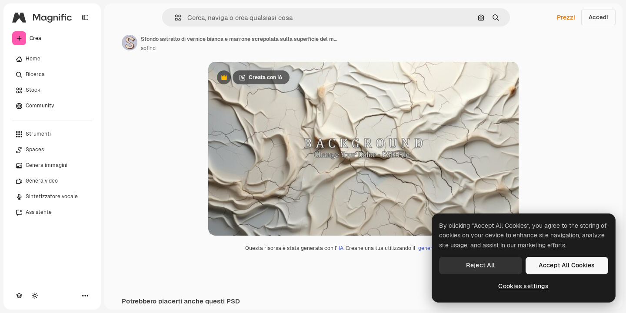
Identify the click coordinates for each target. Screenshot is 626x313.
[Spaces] (52, 150)
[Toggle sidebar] (85, 17)
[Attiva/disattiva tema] (35, 296)
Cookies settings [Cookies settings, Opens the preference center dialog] (523, 286)
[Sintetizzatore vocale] (52, 197)
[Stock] (52, 90)
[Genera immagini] (52, 166)
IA (341, 248)
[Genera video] (52, 181)
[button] (174, 17)
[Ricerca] (52, 75)
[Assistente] (52, 213)
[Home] (52, 59)
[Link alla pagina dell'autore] (129, 42)
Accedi (598, 17)
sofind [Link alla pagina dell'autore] (148, 48)
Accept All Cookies (567, 265)
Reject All (480, 265)
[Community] (52, 106)
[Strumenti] (52, 134)
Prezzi (566, 17)
